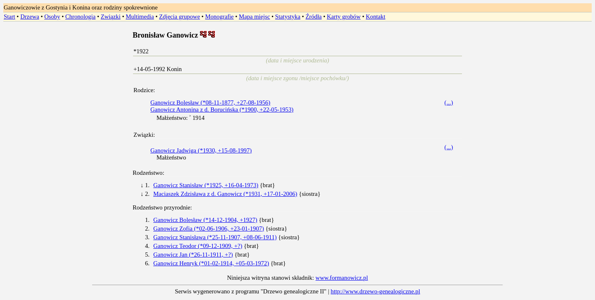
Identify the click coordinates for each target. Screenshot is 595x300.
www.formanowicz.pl (342, 277)
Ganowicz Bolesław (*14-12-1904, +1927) (205, 220)
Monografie (219, 16)
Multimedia (140, 16)
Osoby (52, 16)
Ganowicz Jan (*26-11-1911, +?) (193, 254)
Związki (111, 16)
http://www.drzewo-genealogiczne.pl (375, 291)
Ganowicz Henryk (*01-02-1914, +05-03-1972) (211, 263)
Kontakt (375, 16)
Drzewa (29, 16)
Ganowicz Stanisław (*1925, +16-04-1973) (205, 185)
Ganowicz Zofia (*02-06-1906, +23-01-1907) (208, 228)
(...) (449, 102)
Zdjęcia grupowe (179, 16)
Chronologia (80, 16)
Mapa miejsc (254, 16)
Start (9, 16)
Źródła (313, 16)
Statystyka (287, 16)
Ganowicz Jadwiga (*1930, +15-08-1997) (201, 150)
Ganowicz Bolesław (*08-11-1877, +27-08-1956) (210, 102)
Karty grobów (344, 16)
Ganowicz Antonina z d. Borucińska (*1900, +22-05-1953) (221, 109)
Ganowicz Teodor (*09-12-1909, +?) (197, 246)
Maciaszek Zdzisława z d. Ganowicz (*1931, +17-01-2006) (225, 193)
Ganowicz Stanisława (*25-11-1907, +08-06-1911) (215, 237)
